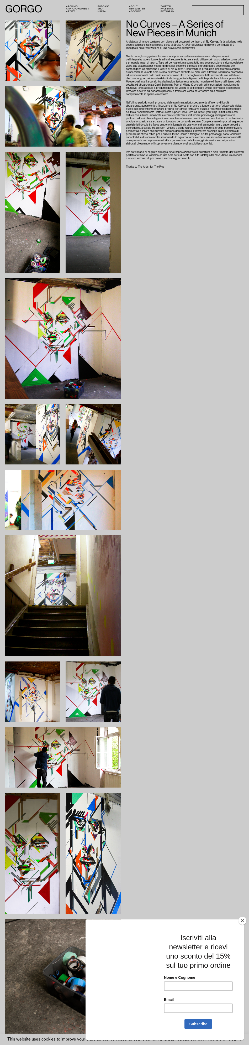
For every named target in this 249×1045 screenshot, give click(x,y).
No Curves (212, 41)
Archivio (72, 6)
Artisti (70, 11)
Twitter (166, 6)
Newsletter (137, 9)
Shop (101, 9)
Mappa (102, 11)
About (133, 6)
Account (135, 11)
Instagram (167, 11)
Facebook (167, 9)
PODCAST (103, 6)
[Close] (242, 921)
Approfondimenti (77, 9)
